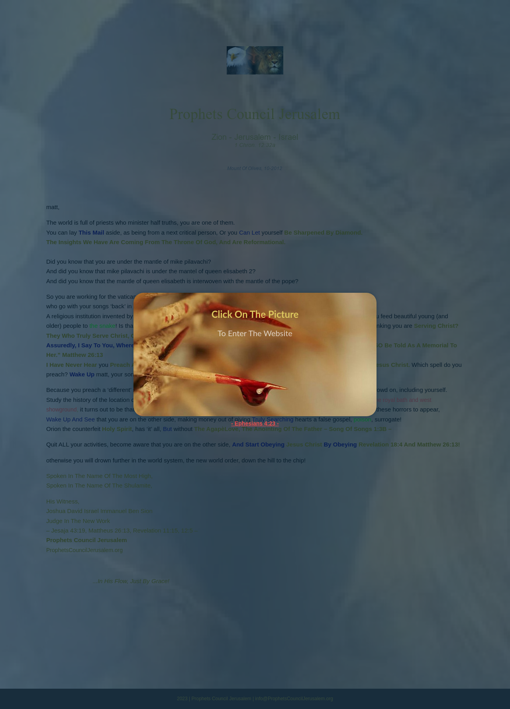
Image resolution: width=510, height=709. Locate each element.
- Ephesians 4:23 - (255, 423)
